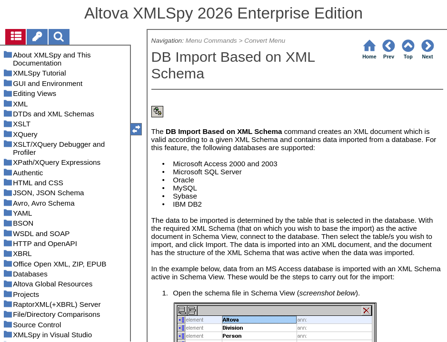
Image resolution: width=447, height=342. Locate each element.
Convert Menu (264, 40)
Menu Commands (211, 40)
